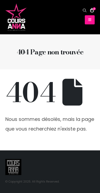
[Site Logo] (16, 17)
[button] (84, 10)
